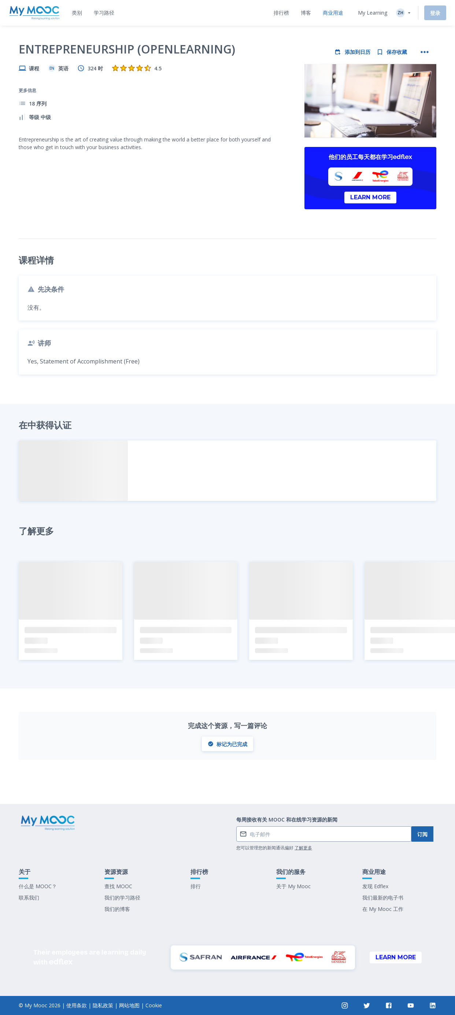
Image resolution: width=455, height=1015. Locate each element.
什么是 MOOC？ (38, 886)
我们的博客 (117, 908)
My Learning (372, 12)
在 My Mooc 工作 (382, 908)
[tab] (77, 13)
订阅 (422, 834)
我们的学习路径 (122, 897)
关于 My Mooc (293, 886)
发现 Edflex (375, 886)
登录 (435, 13)
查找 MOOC (118, 886)
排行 (195, 886)
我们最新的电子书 (382, 897)
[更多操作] (424, 52)
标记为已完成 (227, 744)
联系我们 (29, 897)
